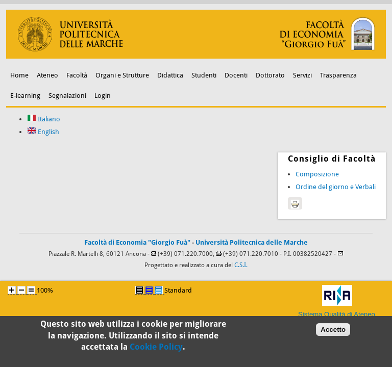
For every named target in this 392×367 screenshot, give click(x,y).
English (43, 132)
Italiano (43, 119)
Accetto (333, 332)
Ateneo (47, 75)
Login (102, 95)
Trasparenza (338, 75)
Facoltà (76, 75)
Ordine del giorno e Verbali (336, 187)
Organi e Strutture (122, 75)
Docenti (236, 75)
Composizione (317, 174)
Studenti (203, 75)
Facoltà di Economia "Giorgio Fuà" (137, 242)
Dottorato (270, 75)
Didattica (170, 75)
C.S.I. (241, 265)
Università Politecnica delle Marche (251, 242)
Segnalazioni (67, 95)
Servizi (302, 75)
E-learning (25, 95)
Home (19, 75)
